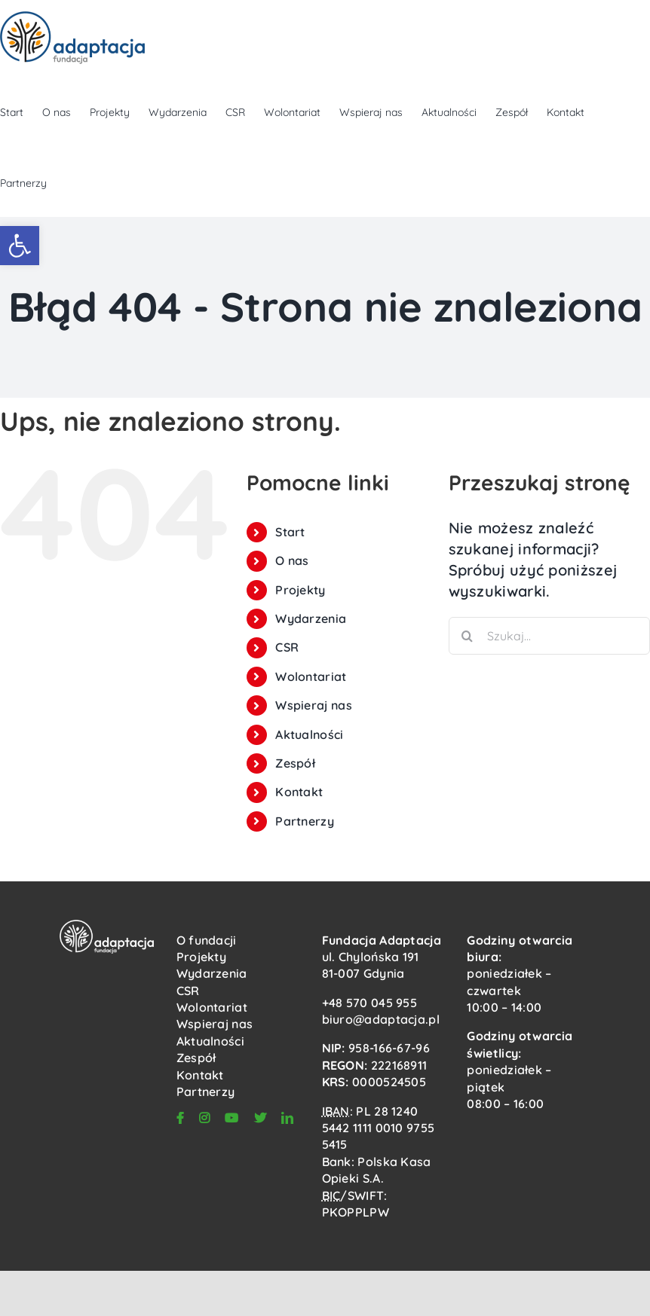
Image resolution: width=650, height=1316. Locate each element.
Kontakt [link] (299, 791)
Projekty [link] (300, 589)
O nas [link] (292, 560)
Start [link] (290, 531)
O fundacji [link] (206, 940)
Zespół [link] (295, 763)
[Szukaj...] (549, 636)
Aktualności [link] (309, 734)
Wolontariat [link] (310, 676)
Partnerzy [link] (304, 821)
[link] (19, 245)
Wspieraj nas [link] (313, 705)
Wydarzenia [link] (310, 618)
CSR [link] (287, 647)
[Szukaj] (467, 636)
